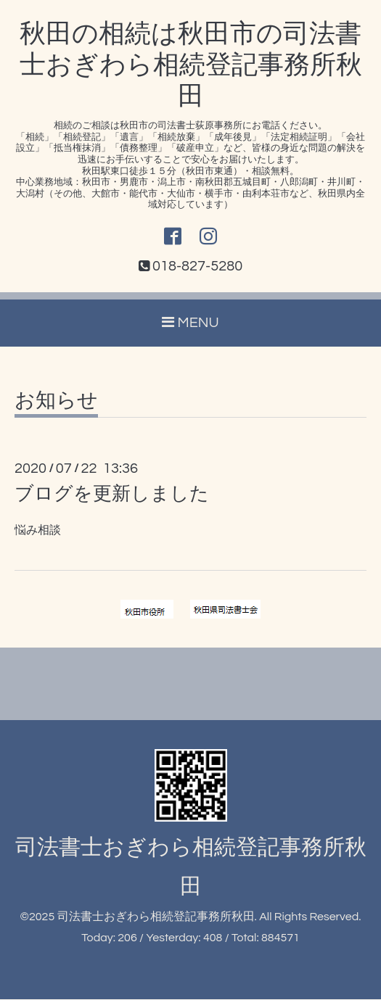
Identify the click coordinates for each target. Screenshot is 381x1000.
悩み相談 (38, 531)
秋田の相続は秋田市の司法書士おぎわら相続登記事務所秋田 (191, 65)
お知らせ (56, 402)
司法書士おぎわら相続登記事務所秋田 (156, 917)
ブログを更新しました (112, 494)
